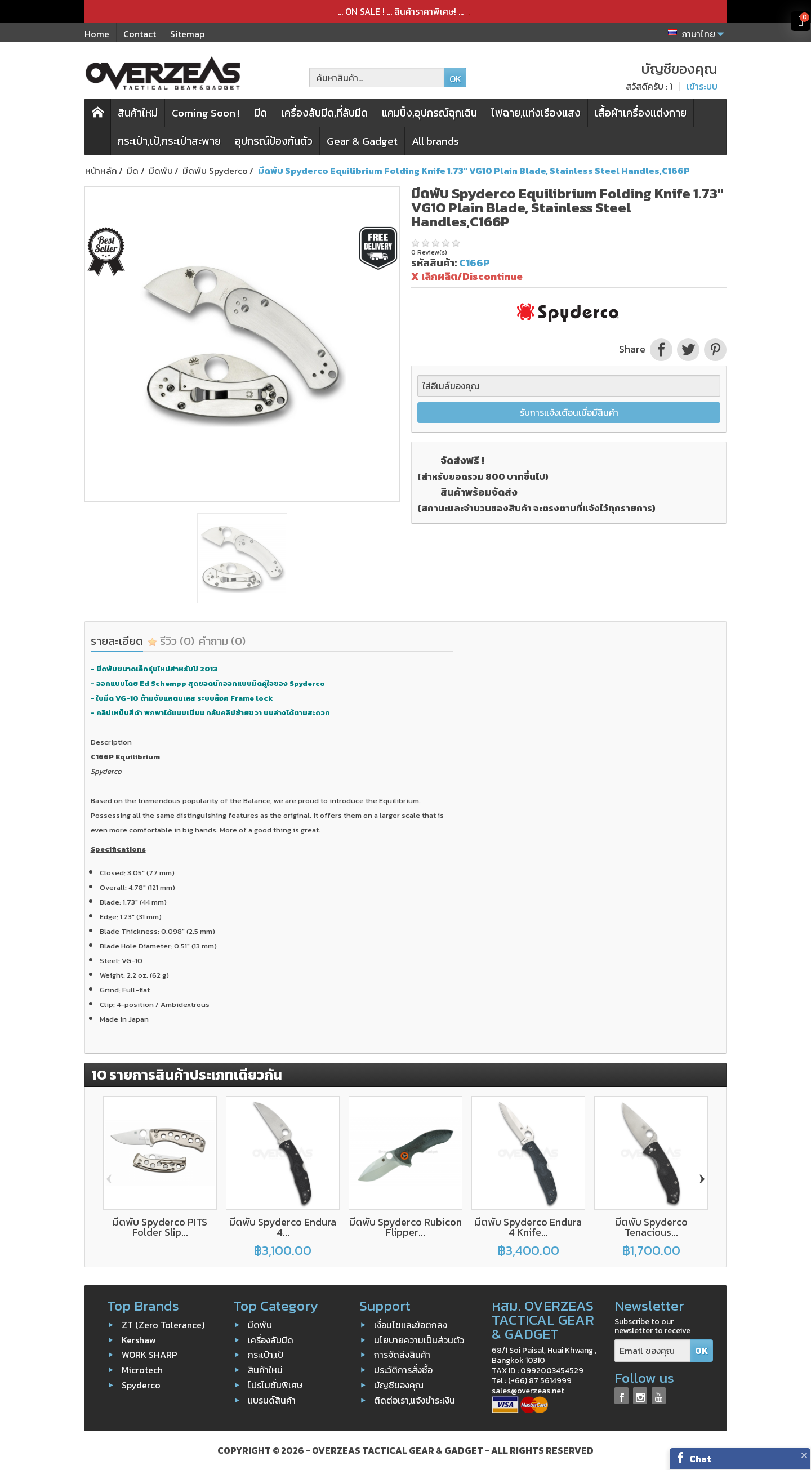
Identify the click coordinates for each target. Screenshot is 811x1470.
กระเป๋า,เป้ (265, 1354)
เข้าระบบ (702, 86)
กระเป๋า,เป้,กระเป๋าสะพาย (169, 141)
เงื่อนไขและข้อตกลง (410, 1324)
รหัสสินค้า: (434, 262)
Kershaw (139, 1340)
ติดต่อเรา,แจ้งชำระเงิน (414, 1400)
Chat (700, 1458)
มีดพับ (260, 1324)
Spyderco (141, 1385)
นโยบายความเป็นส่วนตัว (419, 1340)
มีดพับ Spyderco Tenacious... (651, 1227)
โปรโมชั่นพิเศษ (275, 1385)
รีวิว (171, 640)
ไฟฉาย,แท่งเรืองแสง (536, 113)
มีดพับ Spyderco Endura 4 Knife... (528, 1227)
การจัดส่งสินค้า (402, 1354)
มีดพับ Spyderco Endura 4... (282, 1227)
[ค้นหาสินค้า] (376, 77)
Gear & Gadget (362, 141)
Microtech (142, 1370)
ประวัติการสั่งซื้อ (403, 1370)
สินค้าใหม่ (138, 113)
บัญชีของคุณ (399, 1385)
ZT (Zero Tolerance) (163, 1324)
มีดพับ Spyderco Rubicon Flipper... (405, 1227)
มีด (260, 113)
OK (455, 79)
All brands (435, 141)
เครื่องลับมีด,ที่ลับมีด (324, 113)
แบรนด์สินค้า (272, 1400)
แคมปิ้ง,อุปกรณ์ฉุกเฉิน (429, 113)
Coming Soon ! (206, 113)
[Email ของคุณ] (652, 1350)
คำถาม (222, 640)
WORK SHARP (149, 1354)
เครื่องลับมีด (270, 1340)
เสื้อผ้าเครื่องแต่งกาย (641, 113)
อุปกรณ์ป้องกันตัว (274, 141)
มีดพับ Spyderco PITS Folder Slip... (160, 1227)
